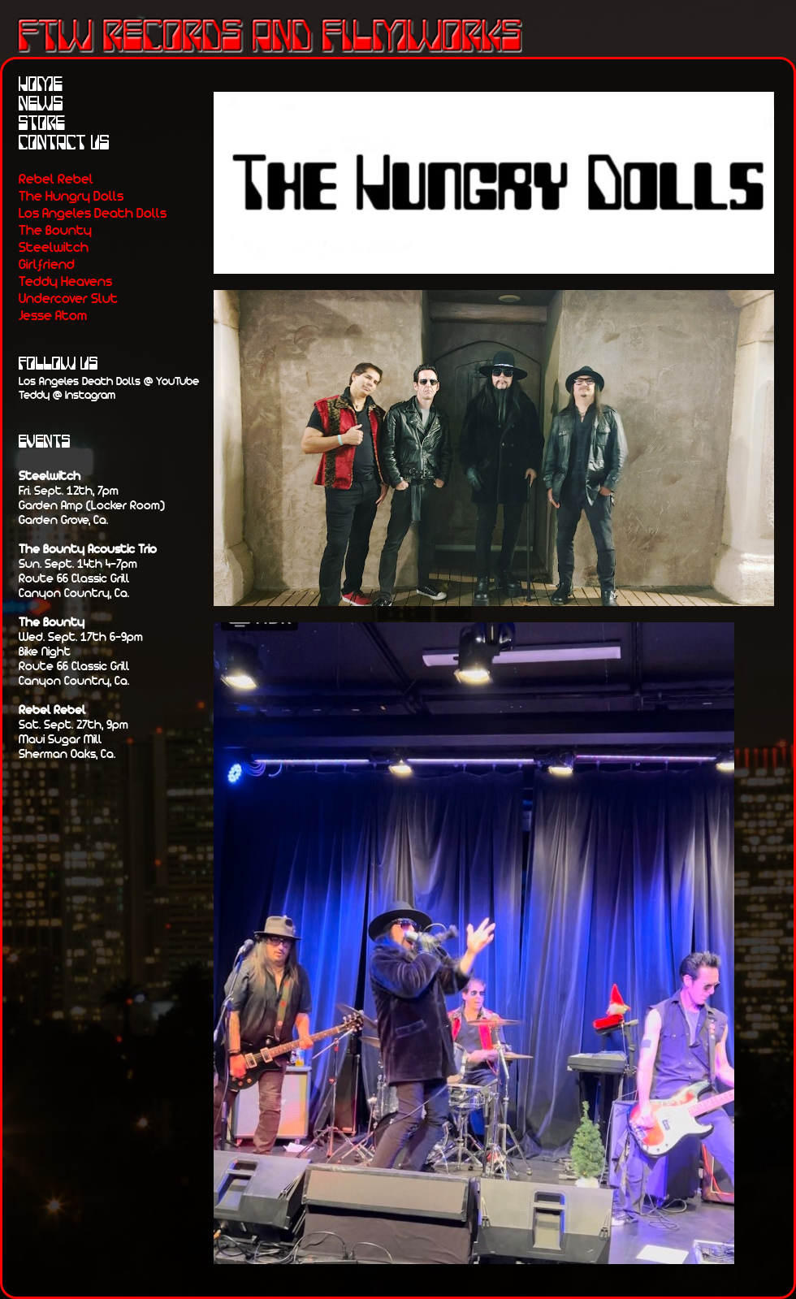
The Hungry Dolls (71, 195)
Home (41, 85)
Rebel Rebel (56, 178)
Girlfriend (47, 263)
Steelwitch (54, 246)
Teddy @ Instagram (67, 394)
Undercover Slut (68, 297)
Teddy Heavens (65, 280)
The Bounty (55, 229)
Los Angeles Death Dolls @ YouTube (109, 381)
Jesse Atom (53, 314)
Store (42, 124)
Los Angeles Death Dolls (93, 212)
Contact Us (64, 143)
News (41, 104)
